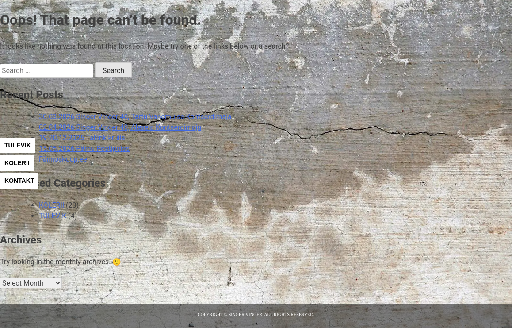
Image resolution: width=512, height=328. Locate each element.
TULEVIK (17, 145)
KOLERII (17, 162)
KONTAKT (19, 180)
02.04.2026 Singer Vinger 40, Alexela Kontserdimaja (120, 127)
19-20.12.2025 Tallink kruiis (82, 138)
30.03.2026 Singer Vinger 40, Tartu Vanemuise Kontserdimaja (135, 116)
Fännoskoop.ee (63, 159)
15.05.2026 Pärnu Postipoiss (84, 148)
